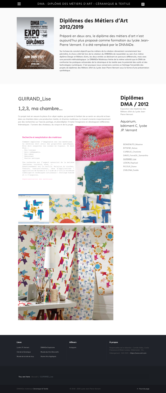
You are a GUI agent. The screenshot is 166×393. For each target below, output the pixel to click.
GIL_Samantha (141, 155)
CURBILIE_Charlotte (132, 152)
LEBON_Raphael (130, 163)
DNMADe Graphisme (48, 347)
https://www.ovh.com (138, 353)
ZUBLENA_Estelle (131, 170)
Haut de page (142, 389)
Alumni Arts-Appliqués (48, 356)
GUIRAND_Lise (129, 159)
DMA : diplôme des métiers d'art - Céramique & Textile (83, 4)
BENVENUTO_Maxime (133, 144)
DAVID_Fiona (129, 155)
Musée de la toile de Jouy (25, 356)
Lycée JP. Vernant (23, 347)
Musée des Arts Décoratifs (50, 352)
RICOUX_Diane (129, 166)
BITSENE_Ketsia (130, 148)
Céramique (40, 389)
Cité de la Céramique (24, 352)
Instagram (72, 347)
